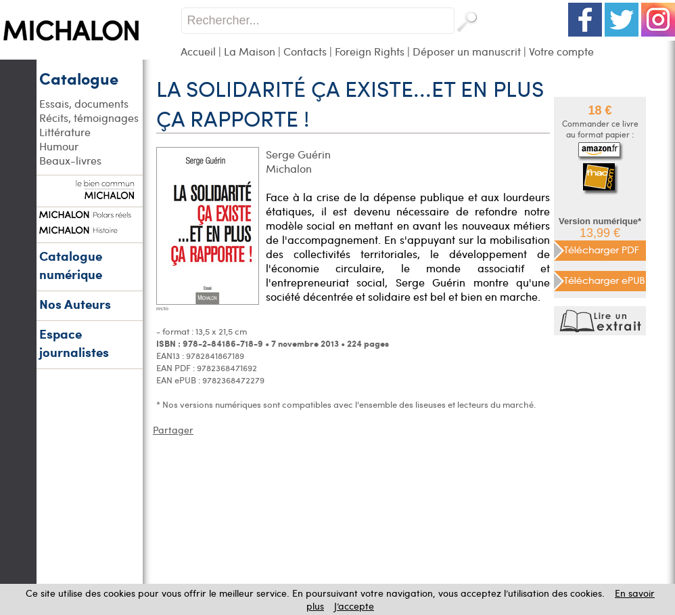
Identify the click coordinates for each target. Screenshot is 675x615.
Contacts (305, 51)
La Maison (249, 51)
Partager (173, 429)
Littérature (65, 132)
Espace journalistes (74, 342)
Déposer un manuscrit (467, 51)
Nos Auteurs (75, 304)
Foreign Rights (369, 51)
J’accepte (354, 605)
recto (162, 308)
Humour (58, 146)
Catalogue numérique (70, 265)
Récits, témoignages (89, 117)
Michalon (289, 168)
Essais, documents (84, 103)
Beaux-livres (70, 160)
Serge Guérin (298, 154)
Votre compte (561, 51)
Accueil (198, 51)
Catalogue (78, 77)
